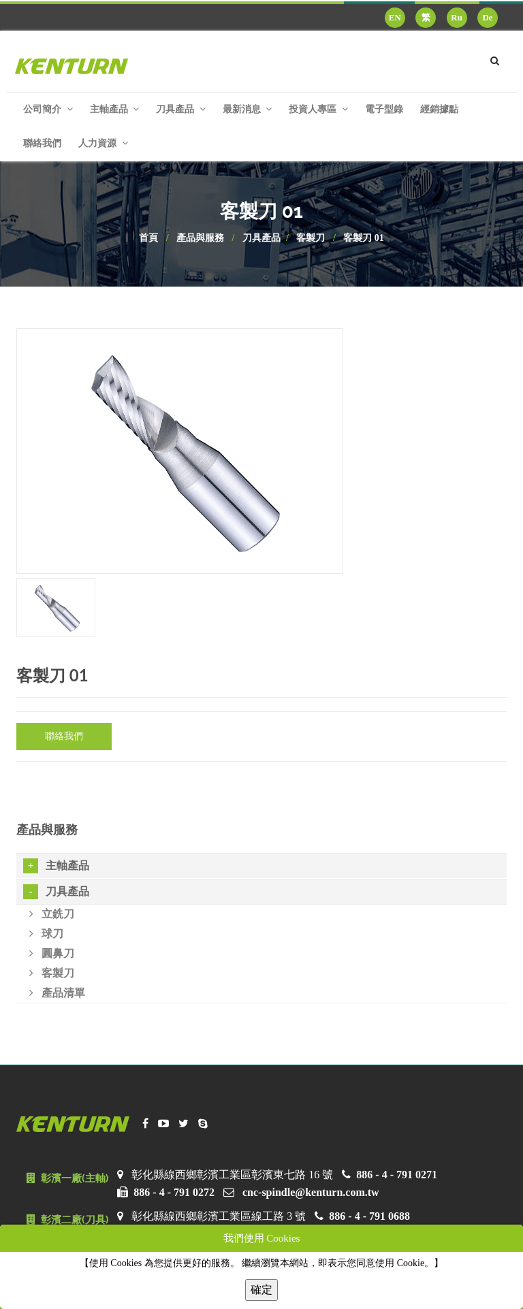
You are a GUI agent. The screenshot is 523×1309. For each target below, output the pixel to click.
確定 (261, 1289)
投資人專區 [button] (318, 109)
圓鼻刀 (51, 953)
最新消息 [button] (247, 109)
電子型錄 (384, 109)
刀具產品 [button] (181, 109)
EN (395, 17)
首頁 (148, 238)
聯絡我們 (42, 143)
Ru (456, 17)
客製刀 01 (363, 238)
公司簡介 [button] (48, 109)
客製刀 (310, 238)
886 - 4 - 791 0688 (369, 1216)
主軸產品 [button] (115, 109)
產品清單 (57, 993)
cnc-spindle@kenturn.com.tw (310, 1192)
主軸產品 (56, 865)
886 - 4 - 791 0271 (396, 1174)
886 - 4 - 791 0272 (174, 1192)
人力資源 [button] (103, 143)
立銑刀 (51, 914)
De (487, 17)
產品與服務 (200, 238)
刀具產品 (261, 238)
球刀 (46, 933)
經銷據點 (439, 109)
